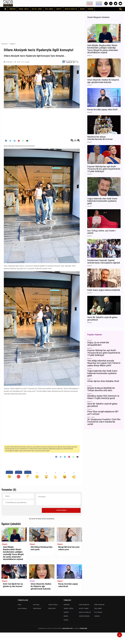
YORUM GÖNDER (61, 511)
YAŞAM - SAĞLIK (23, 9)
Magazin (13, 44)
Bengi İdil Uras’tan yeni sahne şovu (67, 549)
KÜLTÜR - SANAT (37, 9)
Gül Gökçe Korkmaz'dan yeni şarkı (39, 551)
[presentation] (18, 511)
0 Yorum (26, 62)
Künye (20, 611)
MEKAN (82, 9)
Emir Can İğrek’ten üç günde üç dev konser (14, 590)
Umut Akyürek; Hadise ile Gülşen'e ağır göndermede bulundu (40, 593)
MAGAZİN (13, 9)
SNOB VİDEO (52, 615)
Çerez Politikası (22, 615)
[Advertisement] (41, 26)
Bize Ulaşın (36, 611)
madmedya (83, 635)
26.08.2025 (8, 62)
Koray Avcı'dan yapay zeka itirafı (69, 590)
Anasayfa (4, 44)
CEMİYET (59, 9)
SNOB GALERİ (37, 615)
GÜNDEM (90, 9)
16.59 (17, 62)
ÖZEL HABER (49, 9)
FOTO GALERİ (98, 618)
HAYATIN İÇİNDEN (84, 622)
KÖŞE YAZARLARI (84, 611)
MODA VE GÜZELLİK (71, 9)
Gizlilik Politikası (53, 611)
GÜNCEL (66, 626)
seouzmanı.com (67, 635)
